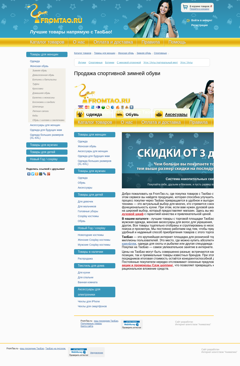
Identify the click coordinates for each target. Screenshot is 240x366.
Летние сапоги (40, 111)
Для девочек (85, 201)
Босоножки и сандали (43, 102)
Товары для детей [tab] (42, 152)
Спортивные (160, 53)
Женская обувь (126, 53)
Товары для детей (90, 194)
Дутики (82, 62)
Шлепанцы (38, 106)
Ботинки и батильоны (44, 79)
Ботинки (109, 62)
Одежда (83, 141)
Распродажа (85, 258)
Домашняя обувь (41, 93)
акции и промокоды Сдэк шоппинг (147, 265)
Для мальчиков (87, 206)
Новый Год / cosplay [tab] (44, 159)
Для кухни (84, 272)
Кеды (35, 115)
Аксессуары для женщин (93, 151)
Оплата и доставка (113, 42)
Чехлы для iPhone (89, 301)
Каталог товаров (47, 42)
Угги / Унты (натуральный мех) (160, 62)
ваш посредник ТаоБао (106, 321)
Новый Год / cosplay (91, 228)
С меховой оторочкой (129, 62)
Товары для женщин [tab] (44, 54)
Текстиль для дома (91, 265)
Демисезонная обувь (43, 75)
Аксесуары (176, 114)
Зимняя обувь (144, 53)
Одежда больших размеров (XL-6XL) (94, 162)
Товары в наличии (90, 251)
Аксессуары (85, 187)
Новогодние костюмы (91, 234)
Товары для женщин (104, 53)
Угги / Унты (186, 62)
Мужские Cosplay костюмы (94, 244)
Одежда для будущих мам (94, 156)
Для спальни (85, 277)
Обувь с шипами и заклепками (48, 120)
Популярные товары (91, 323)
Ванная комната (88, 282)
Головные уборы (88, 211)
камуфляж (129, 243)
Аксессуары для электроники (89, 292)
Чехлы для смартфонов (92, 306)
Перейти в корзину (199, 9)
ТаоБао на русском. (55, 348)
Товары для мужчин (91, 171)
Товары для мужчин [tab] (44, 144)
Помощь (177, 42)
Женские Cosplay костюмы (94, 239)
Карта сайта (87, 326)
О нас (79, 42)
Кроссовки (37, 88)
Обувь (81, 182)
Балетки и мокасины (43, 97)
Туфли (35, 84)
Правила (151, 42)
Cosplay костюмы (88, 216)
